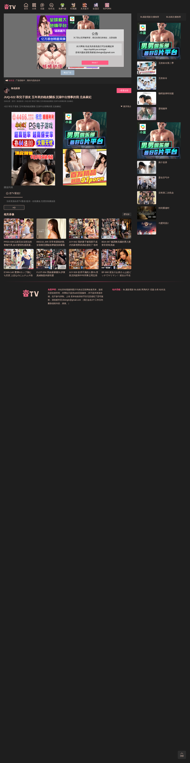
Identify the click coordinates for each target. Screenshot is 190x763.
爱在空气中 (163, 177)
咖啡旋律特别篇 (166, 93)
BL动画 (137, 289)
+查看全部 (124, 90)
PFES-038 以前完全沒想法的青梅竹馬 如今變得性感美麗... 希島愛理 (18, 245)
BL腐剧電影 (128, 289)
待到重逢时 (163, 208)
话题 (152, 289)
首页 (13, 101)
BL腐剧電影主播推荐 (149, 17)
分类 (157, 289)
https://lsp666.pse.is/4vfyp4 (95, 49)
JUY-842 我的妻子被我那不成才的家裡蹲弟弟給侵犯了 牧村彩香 (83, 245)
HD (14, 207)
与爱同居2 (163, 223)
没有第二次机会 (166, 192)
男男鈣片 (145, 289)
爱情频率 (162, 108)
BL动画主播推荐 (173, 17)
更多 (127, 214)
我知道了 (95, 63)
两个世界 (162, 162)
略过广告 (67, 72)
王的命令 (162, 78)
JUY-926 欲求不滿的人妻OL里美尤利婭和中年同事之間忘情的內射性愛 (83, 275)
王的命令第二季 (166, 63)
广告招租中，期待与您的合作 (28, 80)
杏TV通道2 (13, 193)
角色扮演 (15, 88)
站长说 (162, 289)
